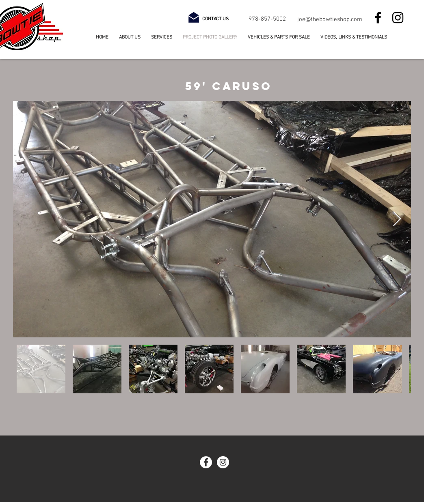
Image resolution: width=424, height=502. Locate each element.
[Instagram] (397, 17)
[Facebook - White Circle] (206, 462)
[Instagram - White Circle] (223, 462)
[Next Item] (397, 219)
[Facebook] (377, 17)
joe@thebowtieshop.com (329, 19)
